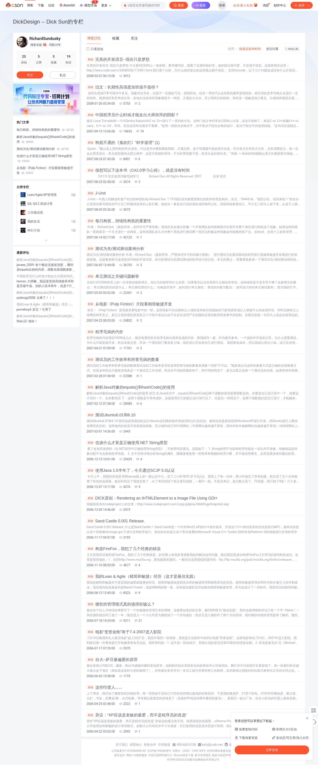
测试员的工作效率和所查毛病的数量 (123, 359)
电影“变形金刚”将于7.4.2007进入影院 (124, 632)
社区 (51, 5)
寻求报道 (164, 744)
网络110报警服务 (136, 755)
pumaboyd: (25, 309)
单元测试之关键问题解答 (113, 276)
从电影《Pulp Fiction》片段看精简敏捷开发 (129, 304)
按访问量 (272, 49)
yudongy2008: (27, 297)
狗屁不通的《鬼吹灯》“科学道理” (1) (123, 142)
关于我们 (121, 744)
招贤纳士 (136, 744)
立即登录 (272, 750)
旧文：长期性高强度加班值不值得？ (123, 87)
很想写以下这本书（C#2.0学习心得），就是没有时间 (138, 170)
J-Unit (96, 193)
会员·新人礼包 (245, 5)
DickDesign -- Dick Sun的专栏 (48, 22)
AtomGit (67, 5)
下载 (41, 5)
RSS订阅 (291, 49)
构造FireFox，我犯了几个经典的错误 (124, 549)
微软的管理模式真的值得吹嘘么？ (121, 604)
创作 (301, 5)
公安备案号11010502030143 (128, 750)
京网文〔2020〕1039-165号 (189, 750)
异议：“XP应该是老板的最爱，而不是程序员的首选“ (137, 715)
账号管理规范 (203, 755)
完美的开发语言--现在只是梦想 (118, 59)
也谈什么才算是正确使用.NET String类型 (127, 443)
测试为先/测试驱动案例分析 (115, 248)
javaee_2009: (26, 265)
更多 (106, 5)
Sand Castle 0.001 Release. (116, 521)
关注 (30, 75)
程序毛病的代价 (105, 332)
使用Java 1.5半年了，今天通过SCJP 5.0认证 (131, 470)
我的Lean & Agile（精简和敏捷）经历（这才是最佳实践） (142, 576)
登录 (222, 5)
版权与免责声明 (221, 755)
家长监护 (119, 755)
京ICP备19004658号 (159, 750)
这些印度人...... (104, 687)
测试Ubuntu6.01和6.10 (111, 415)
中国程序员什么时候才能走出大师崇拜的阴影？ (133, 115)
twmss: (22, 281)
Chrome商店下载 (183, 755)
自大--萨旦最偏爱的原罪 (112, 659)
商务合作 (150, 744)
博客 (30, 5)
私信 (63, 75)
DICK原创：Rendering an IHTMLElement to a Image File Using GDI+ (152, 498)
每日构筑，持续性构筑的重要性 (119, 221)
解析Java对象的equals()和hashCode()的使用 (131, 387)
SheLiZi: (22, 321)
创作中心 (280, 5)
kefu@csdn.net (212, 744)
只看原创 (95, 49)
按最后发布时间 (250, 49)
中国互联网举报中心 (160, 755)
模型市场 (89, 4)
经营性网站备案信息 (219, 750)
